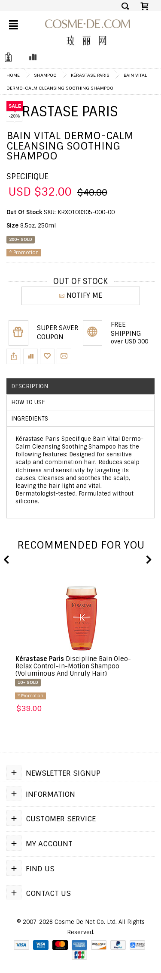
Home (13, 75)
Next (148, 560)
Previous (6, 560)
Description (29, 386)
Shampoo (45, 75)
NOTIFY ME (80, 295)
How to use (28, 402)
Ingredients (29, 418)
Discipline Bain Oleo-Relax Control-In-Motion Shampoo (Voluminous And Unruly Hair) (73, 666)
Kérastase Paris (90, 75)
